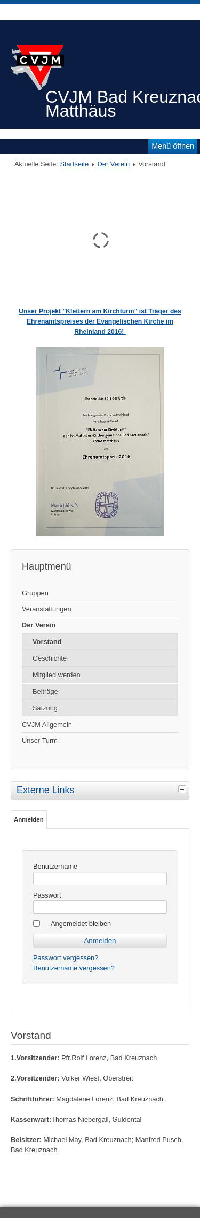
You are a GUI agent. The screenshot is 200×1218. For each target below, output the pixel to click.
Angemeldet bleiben (81, 924)
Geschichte (50, 658)
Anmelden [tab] (29, 819)
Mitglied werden (57, 675)
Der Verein (114, 164)
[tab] (183, 789)
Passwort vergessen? (65, 958)
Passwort (47, 895)
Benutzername (55, 866)
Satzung (45, 708)
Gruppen (35, 593)
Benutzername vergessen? (74, 968)
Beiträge (45, 691)
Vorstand (47, 642)
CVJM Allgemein (47, 725)
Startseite (74, 164)
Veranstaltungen (46, 609)
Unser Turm (40, 741)
